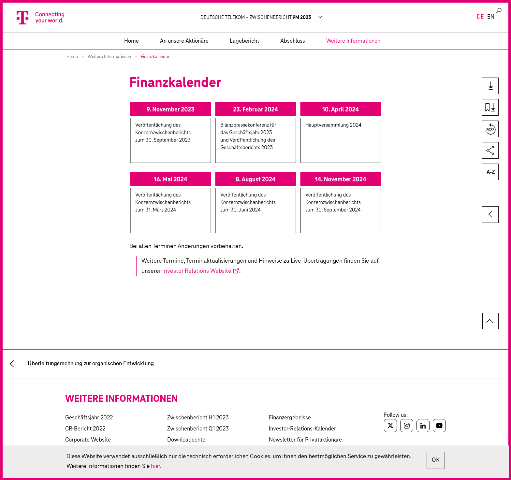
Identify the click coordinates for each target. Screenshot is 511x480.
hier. (197, 466)
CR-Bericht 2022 (85, 429)
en (490, 17)
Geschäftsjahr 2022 (89, 418)
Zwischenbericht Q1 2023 (198, 429)
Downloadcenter (187, 440)
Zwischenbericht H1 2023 (198, 418)
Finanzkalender (155, 56)
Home (72, 56)
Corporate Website (88, 440)
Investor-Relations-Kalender (302, 429)
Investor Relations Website (196, 271)
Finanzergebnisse (290, 418)
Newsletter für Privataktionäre (305, 440)
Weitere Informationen (109, 56)
